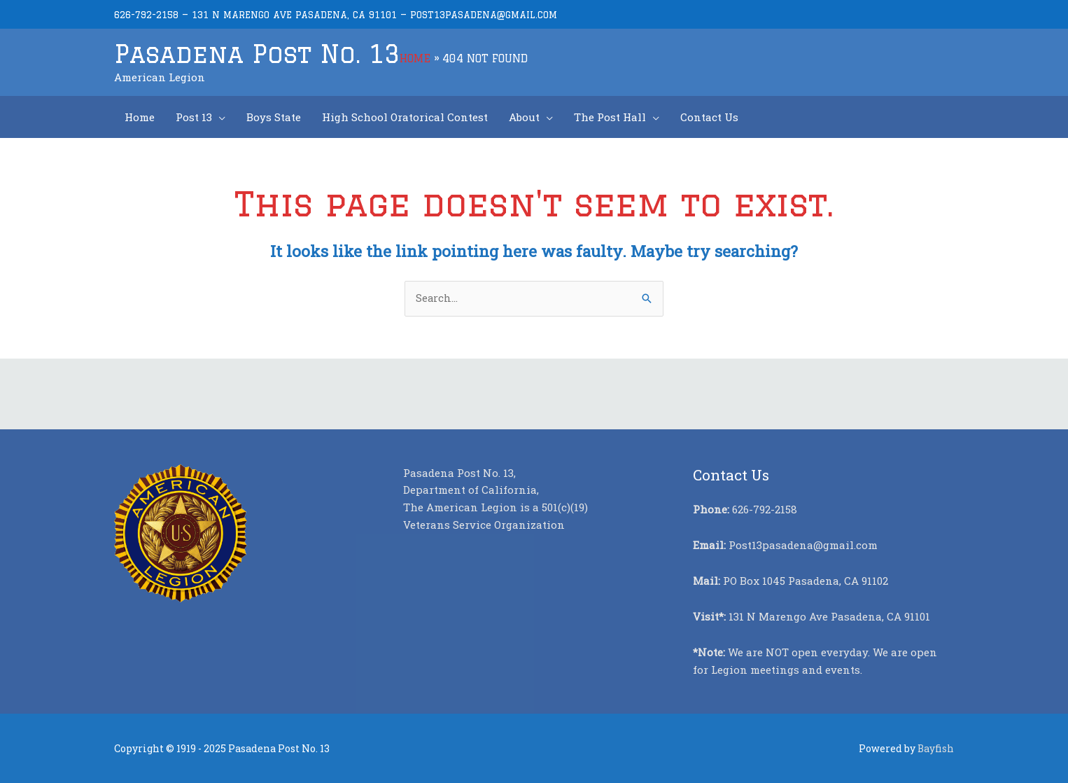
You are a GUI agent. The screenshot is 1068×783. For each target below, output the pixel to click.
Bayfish (935, 747)
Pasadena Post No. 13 (258, 53)
